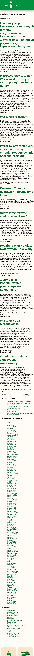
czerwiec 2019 (12, 558)
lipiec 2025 (10, 440)
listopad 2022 (11, 492)
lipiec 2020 (10, 537)
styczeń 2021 (11, 527)
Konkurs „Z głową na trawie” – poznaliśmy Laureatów (16, 192)
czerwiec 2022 (12, 500)
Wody (9, 630)
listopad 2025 (11, 433)
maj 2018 (10, 579)
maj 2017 (10, 599)
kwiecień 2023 (11, 483)
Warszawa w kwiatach (14, 628)
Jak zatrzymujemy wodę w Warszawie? (19, 402)
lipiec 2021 (10, 517)
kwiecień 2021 (11, 522)
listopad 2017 (11, 589)
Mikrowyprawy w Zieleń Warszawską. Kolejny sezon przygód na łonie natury (16, 80)
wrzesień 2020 (12, 534)
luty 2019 (10, 565)
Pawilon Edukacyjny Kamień (16, 625)
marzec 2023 (11, 485)
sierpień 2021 (11, 516)
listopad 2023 (11, 472)
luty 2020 (10, 545)
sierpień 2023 (11, 477)
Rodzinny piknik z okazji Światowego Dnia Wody (16, 247)
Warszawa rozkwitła (13, 116)
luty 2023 (10, 487)
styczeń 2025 (11, 449)
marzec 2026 (11, 427)
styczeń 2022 (11, 508)
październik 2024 (12, 454)
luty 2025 (10, 448)
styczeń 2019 (11, 566)
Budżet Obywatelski (13, 614)
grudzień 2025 (11, 432)
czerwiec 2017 (12, 597)
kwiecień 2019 (11, 561)
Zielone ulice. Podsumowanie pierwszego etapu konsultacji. (12, 284)
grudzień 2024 (11, 451)
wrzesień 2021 (12, 514)
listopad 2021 (11, 511)
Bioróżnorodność (12, 612)
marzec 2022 (11, 505)
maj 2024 (10, 462)
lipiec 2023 (10, 479)
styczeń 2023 (11, 488)
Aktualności (11, 610)
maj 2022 (10, 501)
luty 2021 (10, 526)
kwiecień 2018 (11, 581)
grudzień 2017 (11, 587)
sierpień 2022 (11, 496)
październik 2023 (12, 474)
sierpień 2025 (11, 438)
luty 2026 (10, 428)
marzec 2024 (11, 466)
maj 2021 (10, 521)
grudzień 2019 (11, 548)
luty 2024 (10, 467)
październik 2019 (12, 552)
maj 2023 (10, 482)
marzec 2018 (11, 582)
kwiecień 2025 (11, 445)
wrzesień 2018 (12, 573)
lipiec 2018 (10, 576)
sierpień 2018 (11, 574)
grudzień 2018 (11, 568)
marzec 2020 (11, 543)
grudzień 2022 (11, 490)
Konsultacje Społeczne (14, 620)
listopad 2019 (11, 550)
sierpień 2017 (11, 594)
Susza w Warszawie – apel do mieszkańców (15, 214)
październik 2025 (12, 435)
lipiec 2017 (10, 595)
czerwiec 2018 (12, 577)
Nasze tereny (11, 622)
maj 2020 (10, 540)
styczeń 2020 (11, 547)
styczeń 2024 (11, 469)
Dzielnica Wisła (12, 615)
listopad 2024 (11, 453)
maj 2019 (10, 560)
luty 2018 (10, 584)
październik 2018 (12, 571)
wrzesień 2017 (12, 592)
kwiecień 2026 (11, 425)
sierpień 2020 (11, 535)
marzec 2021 (11, 524)
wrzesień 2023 (12, 475)
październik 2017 (12, 590)
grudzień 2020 (11, 529)
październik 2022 (12, 493)
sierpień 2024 (11, 458)
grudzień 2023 (11, 470)
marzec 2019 (11, 563)
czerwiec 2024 (12, 461)
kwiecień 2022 (11, 503)
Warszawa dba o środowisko (10, 322)
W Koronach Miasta (13, 627)
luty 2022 (10, 506)
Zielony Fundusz (12, 635)
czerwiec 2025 (12, 441)
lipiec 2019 (10, 556)
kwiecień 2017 (11, 600)
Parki (9, 623)
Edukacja (10, 617)
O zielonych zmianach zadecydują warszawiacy (15, 360)
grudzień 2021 (11, 509)
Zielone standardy (13, 633)
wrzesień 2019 (12, 553)
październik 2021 (12, 513)
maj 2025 (10, 443)
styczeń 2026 (11, 430)
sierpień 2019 (11, 555)
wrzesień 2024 (12, 456)
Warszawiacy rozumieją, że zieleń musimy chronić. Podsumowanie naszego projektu (16, 150)
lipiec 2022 (10, 498)
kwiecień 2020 (11, 542)
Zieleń (9, 631)
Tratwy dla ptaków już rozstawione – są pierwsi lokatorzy (18, 407)
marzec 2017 (11, 602)
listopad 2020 (11, 530)
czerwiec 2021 (12, 519)
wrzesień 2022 (12, 495)
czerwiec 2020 (12, 539)
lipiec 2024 (10, 459)
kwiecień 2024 (11, 464)
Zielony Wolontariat (13, 636)
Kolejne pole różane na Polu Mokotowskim (16, 410)
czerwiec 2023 (12, 480)
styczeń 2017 (11, 603)
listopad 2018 (11, 569)
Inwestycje (10, 619)
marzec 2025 (11, 446)
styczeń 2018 (11, 586)
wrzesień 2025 (12, 436)
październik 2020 (12, 532)
